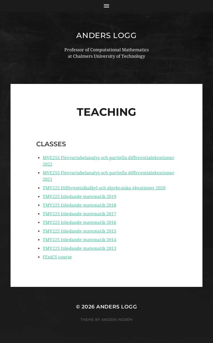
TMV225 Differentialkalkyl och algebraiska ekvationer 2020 (104, 188)
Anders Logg (106, 35)
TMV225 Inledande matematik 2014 (79, 239)
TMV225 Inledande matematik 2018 (79, 205)
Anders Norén (116, 319)
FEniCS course (57, 257)
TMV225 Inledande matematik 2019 (79, 196)
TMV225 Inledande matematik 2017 (79, 213)
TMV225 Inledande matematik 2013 (79, 248)
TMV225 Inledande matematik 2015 (79, 231)
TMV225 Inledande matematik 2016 (79, 222)
